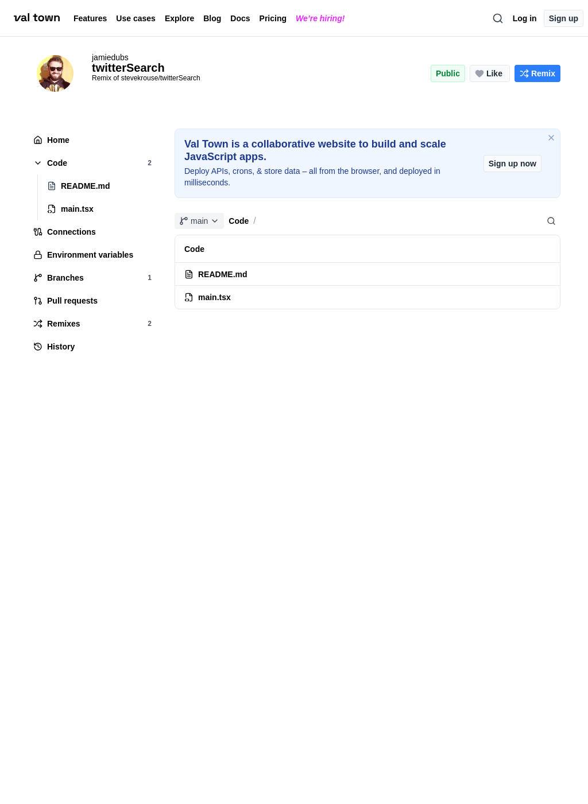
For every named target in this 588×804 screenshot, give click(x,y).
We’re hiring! (320, 18)
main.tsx (207, 297)
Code (239, 221)
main (199, 221)
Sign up (563, 18)
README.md (215, 274)
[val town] (36, 18)
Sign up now (512, 163)
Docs (240, 18)
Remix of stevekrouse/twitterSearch (146, 78)
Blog (212, 18)
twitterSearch (128, 67)
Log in (525, 18)
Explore (179, 18)
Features (90, 18)
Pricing (273, 18)
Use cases (136, 18)
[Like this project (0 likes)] (490, 73)
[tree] (92, 243)
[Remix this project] (537, 73)
